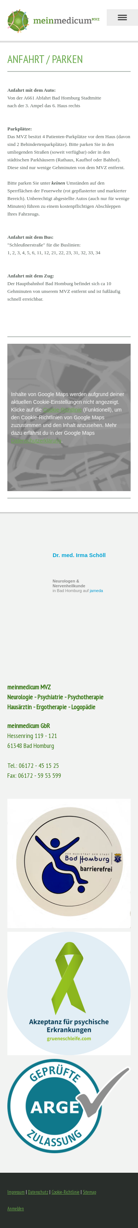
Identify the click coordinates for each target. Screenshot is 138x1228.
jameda (96, 590)
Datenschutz (38, 1192)
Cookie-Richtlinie (62, 410)
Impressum (16, 1192)
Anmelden (15, 1209)
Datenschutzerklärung (36, 441)
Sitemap (89, 1192)
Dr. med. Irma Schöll (79, 555)
